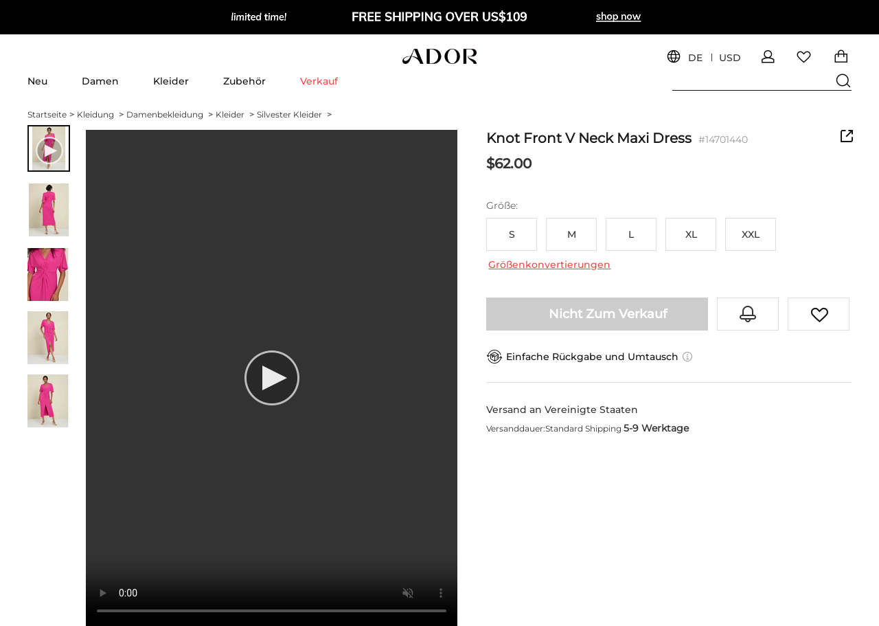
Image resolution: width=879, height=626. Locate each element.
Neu (37, 81)
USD (730, 58)
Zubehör (244, 81)
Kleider (171, 81)
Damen (100, 81)
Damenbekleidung (169, 114)
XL (691, 234)
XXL (751, 234)
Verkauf (319, 81)
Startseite (50, 114)
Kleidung (100, 114)
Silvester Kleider (294, 114)
